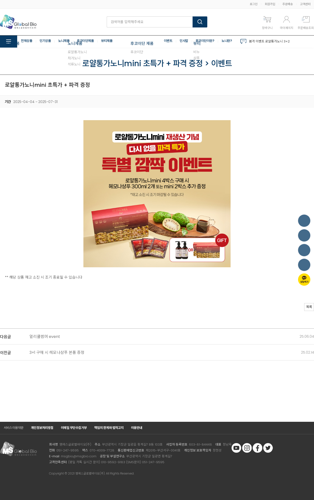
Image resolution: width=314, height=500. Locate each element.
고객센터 (305, 4)
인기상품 (46, 41)
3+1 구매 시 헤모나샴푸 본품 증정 (56, 352)
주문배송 (287, 4)
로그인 (254, 4)
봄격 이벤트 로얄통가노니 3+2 (269, 41)
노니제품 (66, 41)
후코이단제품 (89, 41)
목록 (306, 307)
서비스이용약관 (14, 427)
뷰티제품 (111, 41)
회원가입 (270, 4)
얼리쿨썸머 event (44, 336)
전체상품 (27, 41)
